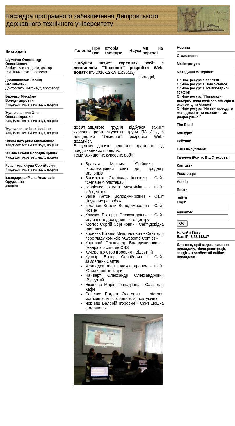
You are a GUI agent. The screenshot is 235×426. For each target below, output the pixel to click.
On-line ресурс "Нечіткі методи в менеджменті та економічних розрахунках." (205, 113)
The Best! (185, 125)
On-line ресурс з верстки (198, 80)
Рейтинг (184, 141)
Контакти (185, 165)
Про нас (96, 50)
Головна (82, 50)
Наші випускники (191, 149)
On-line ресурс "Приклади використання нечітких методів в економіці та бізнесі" (205, 100)
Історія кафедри (113, 50)
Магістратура (188, 64)
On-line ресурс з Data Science (202, 84)
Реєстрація (186, 174)
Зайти (182, 198)
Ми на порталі (153, 50)
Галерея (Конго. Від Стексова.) (203, 157)
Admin (182, 182)
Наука (135, 50)
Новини (183, 48)
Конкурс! (184, 133)
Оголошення (187, 56)
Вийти (182, 190)
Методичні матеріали (195, 72)
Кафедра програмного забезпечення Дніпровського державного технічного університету (82, 19)
